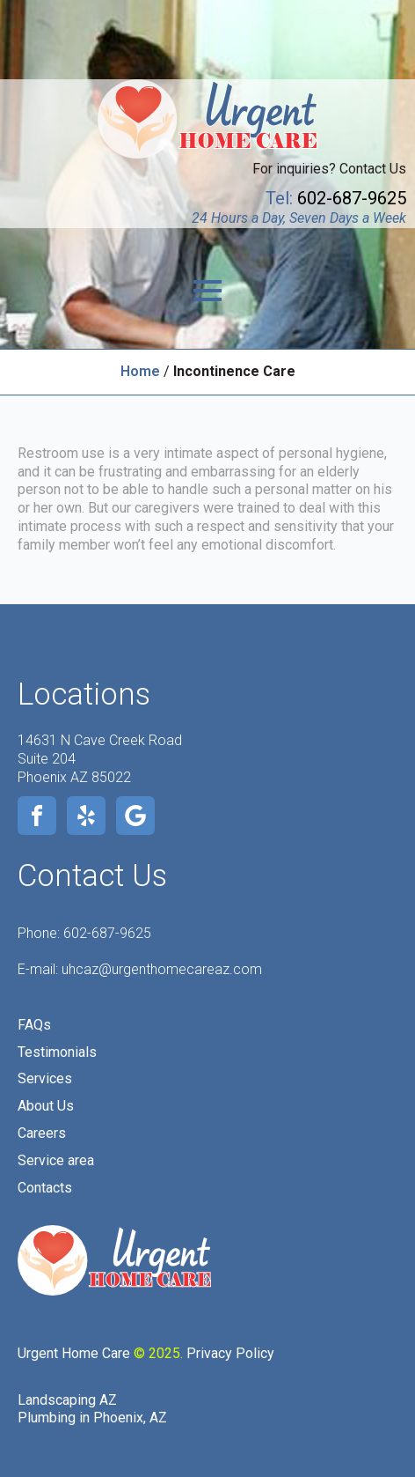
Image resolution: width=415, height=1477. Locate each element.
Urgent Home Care (74, 1353)
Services (45, 1078)
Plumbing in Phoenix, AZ (92, 1417)
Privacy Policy (230, 1353)
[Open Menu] (207, 291)
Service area (56, 1160)
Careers (42, 1133)
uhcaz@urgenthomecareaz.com (162, 969)
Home (140, 371)
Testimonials (57, 1052)
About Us (46, 1105)
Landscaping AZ (67, 1400)
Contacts (45, 1187)
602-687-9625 (107, 933)
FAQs (34, 1024)
